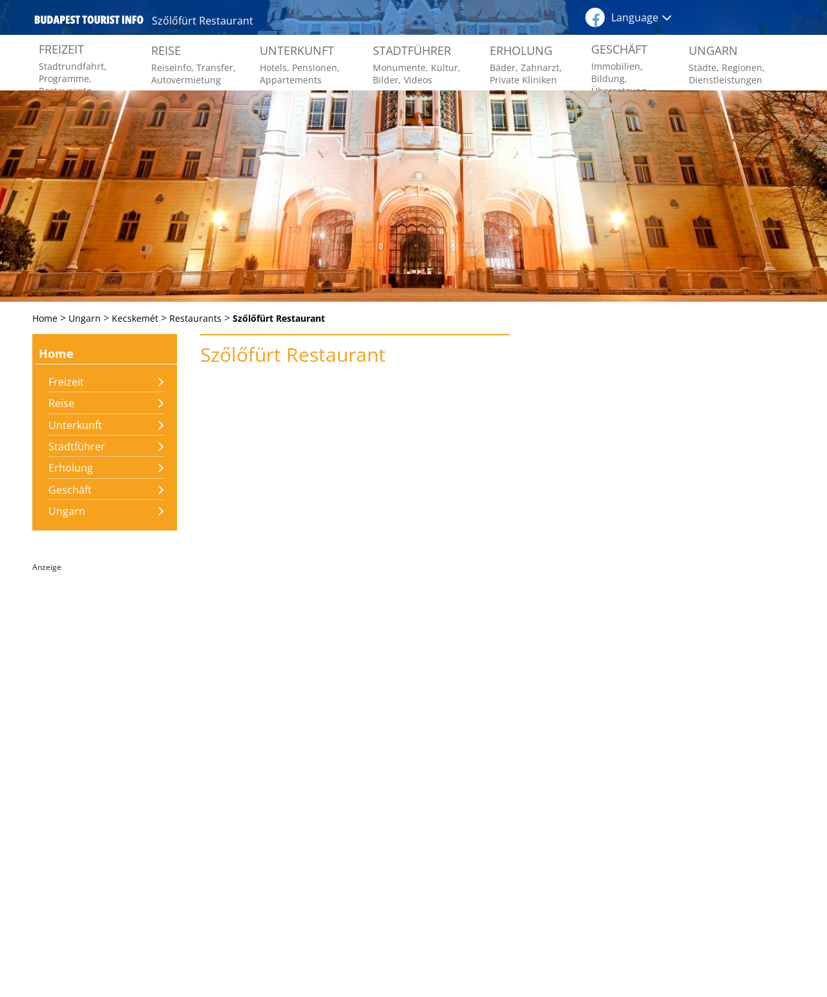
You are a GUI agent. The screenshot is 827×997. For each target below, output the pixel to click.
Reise (61, 403)
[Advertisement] (104, 771)
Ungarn (66, 511)
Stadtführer (76, 446)
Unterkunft (75, 425)
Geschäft (70, 490)
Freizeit (66, 382)
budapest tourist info (88, 19)
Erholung (70, 468)
